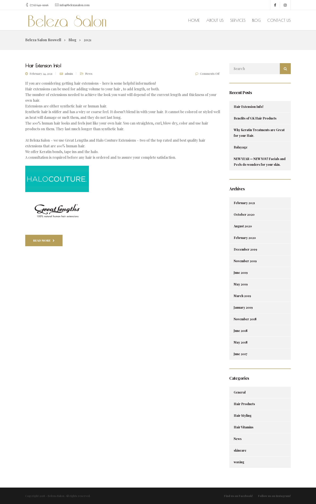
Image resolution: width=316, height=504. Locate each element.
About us (215, 20)
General (240, 392)
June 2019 (241, 273)
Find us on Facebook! (238, 496)
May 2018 (241, 342)
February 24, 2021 (41, 73)
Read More (44, 240)
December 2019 (245, 249)
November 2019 (245, 261)
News (88, 73)
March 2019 (242, 296)
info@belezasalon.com (75, 5)
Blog (256, 20)
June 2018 (241, 331)
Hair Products (244, 404)
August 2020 (243, 226)
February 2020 (245, 238)
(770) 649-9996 (39, 5)
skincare (240, 450)
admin (69, 73)
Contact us (279, 20)
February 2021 (244, 203)
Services (238, 20)
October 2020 (244, 214)
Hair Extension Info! (248, 107)
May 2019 (241, 284)
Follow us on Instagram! (274, 496)
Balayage (241, 147)
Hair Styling (242, 415)
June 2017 (240, 354)
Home (194, 20)
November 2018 (245, 319)
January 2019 (243, 307)
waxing (239, 462)
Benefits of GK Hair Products (255, 118)
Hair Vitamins (243, 427)
